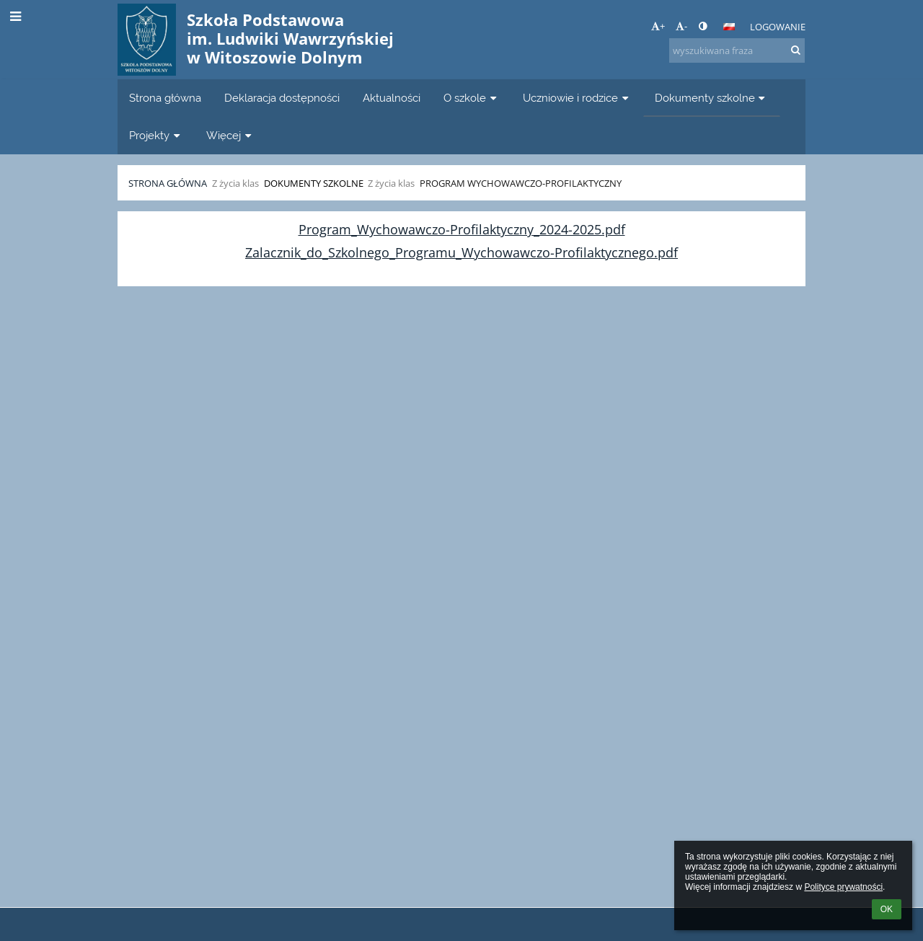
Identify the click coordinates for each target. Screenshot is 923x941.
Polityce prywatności (843, 887)
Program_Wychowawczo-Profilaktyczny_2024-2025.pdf (462, 229)
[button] (729, 26)
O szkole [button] (471, 98)
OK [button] (886, 909)
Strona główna (167, 183)
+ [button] (658, 25)
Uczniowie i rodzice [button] (577, 98)
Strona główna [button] (165, 98)
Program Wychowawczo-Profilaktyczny (521, 183)
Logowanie (777, 26)
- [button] (681, 25)
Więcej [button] (230, 135)
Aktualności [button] (391, 98)
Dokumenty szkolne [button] (712, 98)
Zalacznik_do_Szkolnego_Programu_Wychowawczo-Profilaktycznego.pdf (461, 252)
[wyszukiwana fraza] (736, 50)
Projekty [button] (156, 135)
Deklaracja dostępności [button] (282, 98)
